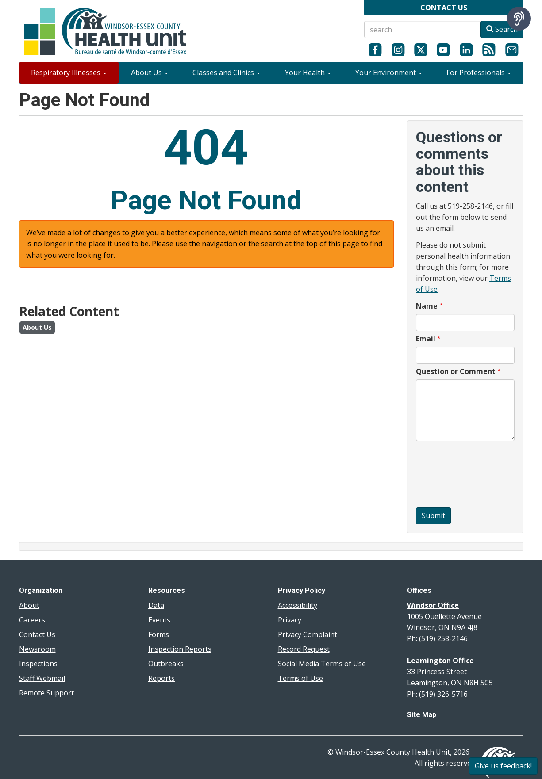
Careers (32, 620)
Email (425, 339)
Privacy (289, 620)
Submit (433, 515)
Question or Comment (456, 371)
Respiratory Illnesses (69, 72)
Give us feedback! (503, 766)
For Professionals (478, 72)
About (29, 605)
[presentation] (452, 475)
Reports (161, 678)
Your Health (308, 72)
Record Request (304, 649)
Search (502, 29)
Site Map (421, 714)
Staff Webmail (42, 678)
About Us (149, 72)
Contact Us (37, 634)
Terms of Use (300, 678)
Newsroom (37, 649)
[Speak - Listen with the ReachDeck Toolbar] (519, 19)
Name (427, 306)
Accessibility (297, 605)
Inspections (38, 663)
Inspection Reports (179, 649)
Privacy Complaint (307, 634)
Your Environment (388, 72)
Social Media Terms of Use (322, 663)
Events (159, 620)
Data (156, 605)
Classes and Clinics (226, 72)
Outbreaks (166, 663)
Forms (158, 634)
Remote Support (46, 693)
